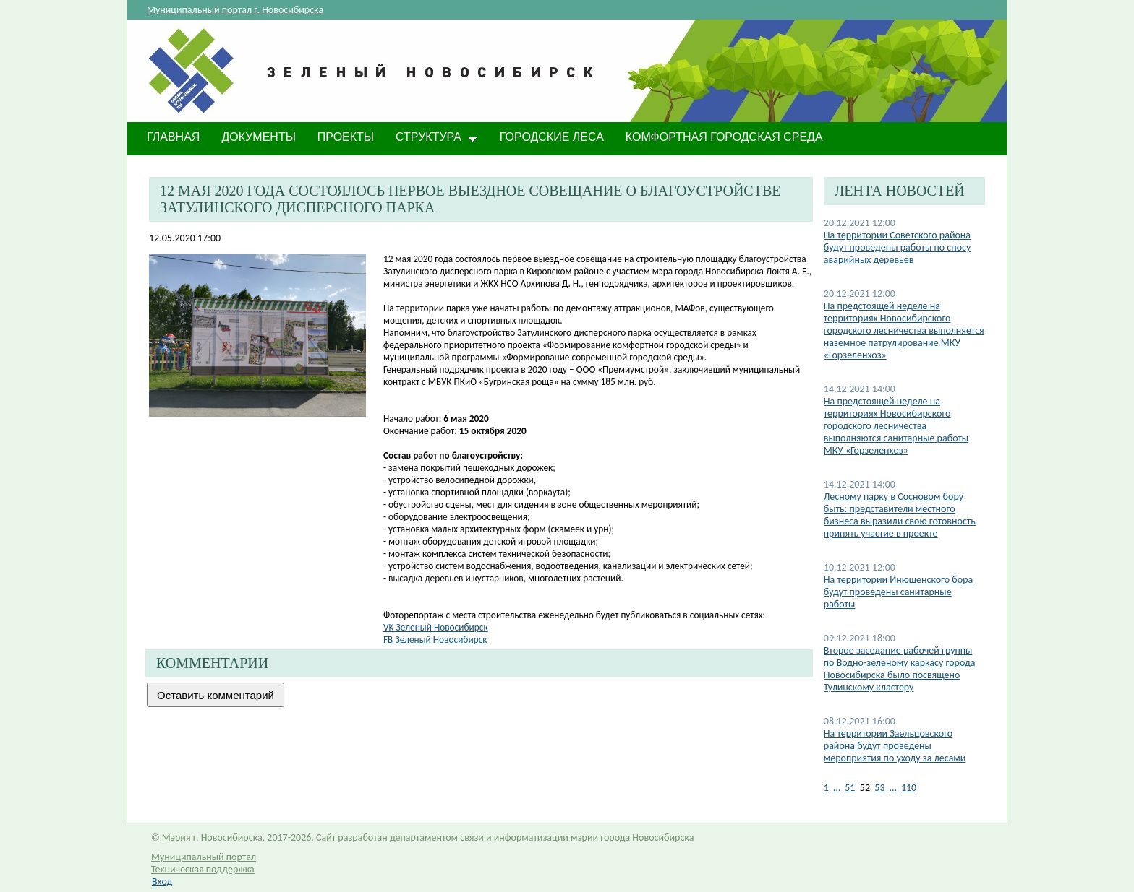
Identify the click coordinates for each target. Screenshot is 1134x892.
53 (879, 787)
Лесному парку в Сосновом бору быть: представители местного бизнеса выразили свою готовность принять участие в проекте (900, 515)
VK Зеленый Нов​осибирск (435, 627)
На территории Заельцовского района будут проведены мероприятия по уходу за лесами (895, 745)
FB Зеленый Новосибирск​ (435, 639)
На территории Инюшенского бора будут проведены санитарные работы (898, 591)
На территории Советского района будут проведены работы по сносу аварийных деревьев (897, 247)
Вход (162, 881)
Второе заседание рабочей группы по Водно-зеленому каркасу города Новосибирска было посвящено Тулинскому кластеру (900, 668)
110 (908, 787)
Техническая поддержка (203, 869)
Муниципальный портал (203, 857)
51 (850, 787)
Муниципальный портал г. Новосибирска (235, 10)
